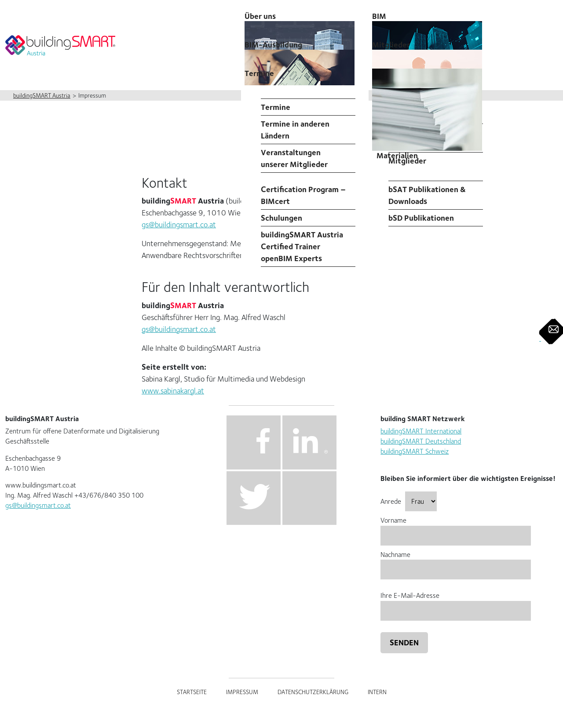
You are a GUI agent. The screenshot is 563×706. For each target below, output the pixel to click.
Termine (259, 73)
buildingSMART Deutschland (420, 441)
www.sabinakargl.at (173, 390)
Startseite (192, 691)
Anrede (408, 501)
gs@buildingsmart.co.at (179, 224)
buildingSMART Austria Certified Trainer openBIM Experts (302, 246)
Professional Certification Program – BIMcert (303, 189)
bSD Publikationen (421, 217)
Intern (377, 691)
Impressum (242, 691)
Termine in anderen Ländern (295, 129)
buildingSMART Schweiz (414, 451)
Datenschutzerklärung (313, 691)
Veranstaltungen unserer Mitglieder (294, 158)
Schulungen (281, 217)
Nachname (455, 562)
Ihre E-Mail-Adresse (455, 603)
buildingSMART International (420, 431)
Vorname (455, 527)
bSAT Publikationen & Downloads (427, 195)
